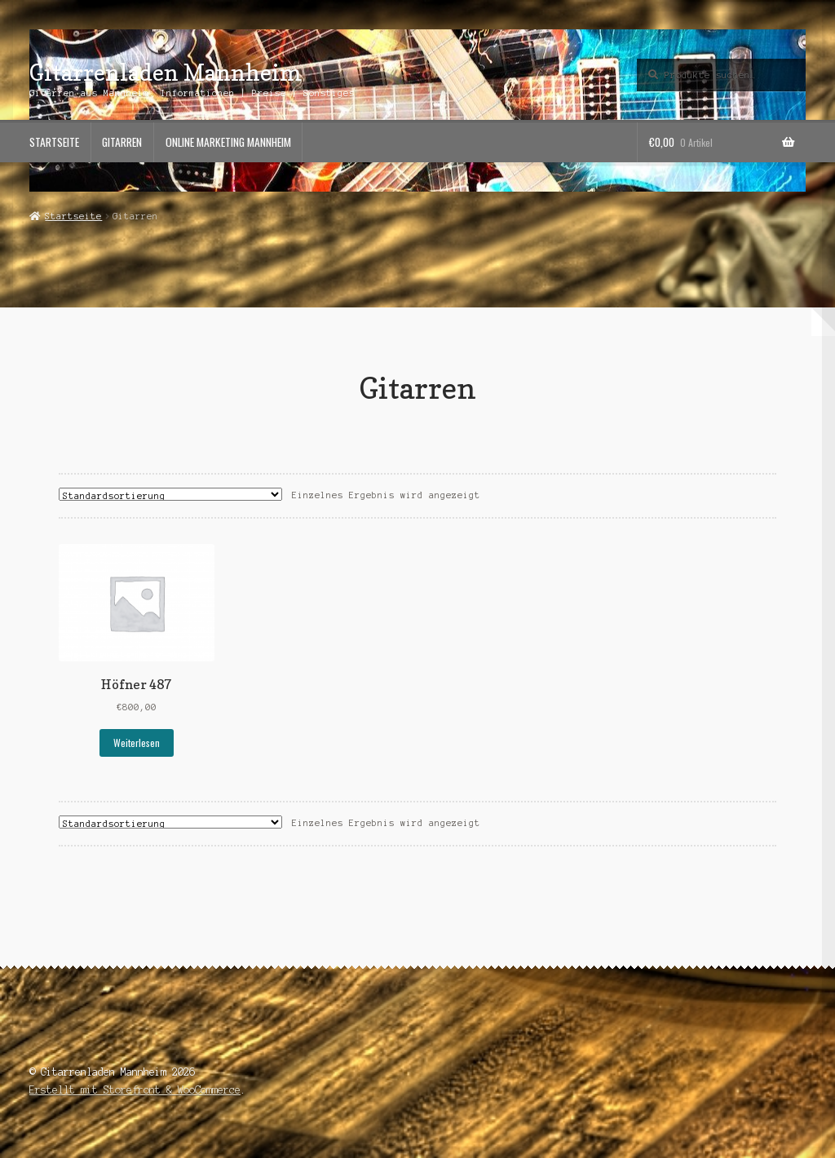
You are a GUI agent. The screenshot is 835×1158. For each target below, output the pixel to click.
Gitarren (122, 142)
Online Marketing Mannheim (228, 142)
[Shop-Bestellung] (170, 494)
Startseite (54, 142)
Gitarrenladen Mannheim (165, 72)
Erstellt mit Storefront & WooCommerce (135, 1090)
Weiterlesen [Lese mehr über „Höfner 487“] (136, 742)
